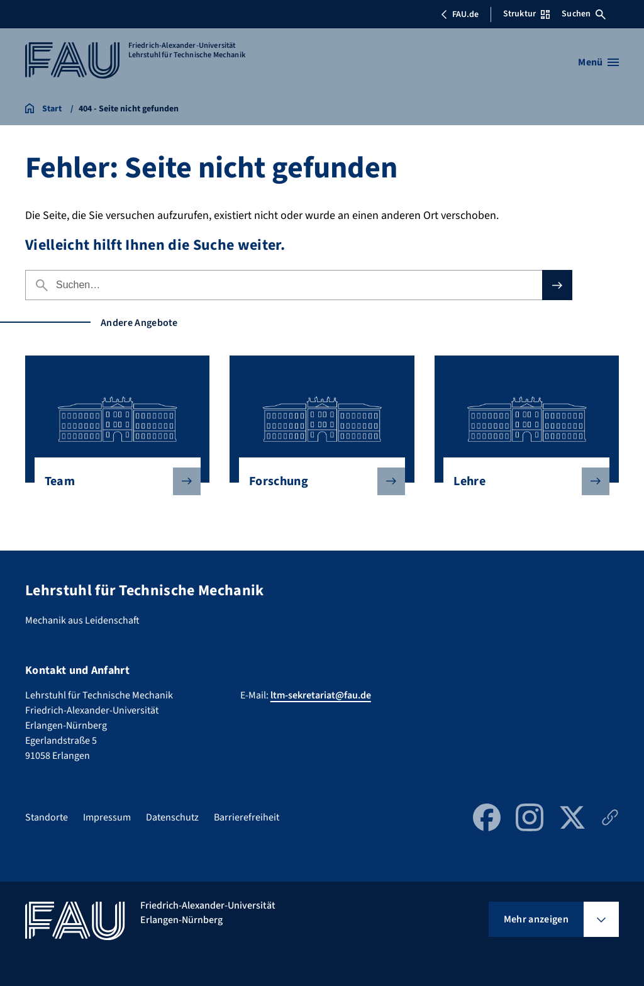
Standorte (46, 817)
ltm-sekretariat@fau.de (320, 695)
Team (112, 481)
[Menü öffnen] (598, 62)
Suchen (584, 14)
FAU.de (459, 14)
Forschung (317, 481)
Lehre (521, 481)
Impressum (107, 817)
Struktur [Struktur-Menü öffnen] (526, 14)
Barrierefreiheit (246, 817)
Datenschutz (172, 817)
